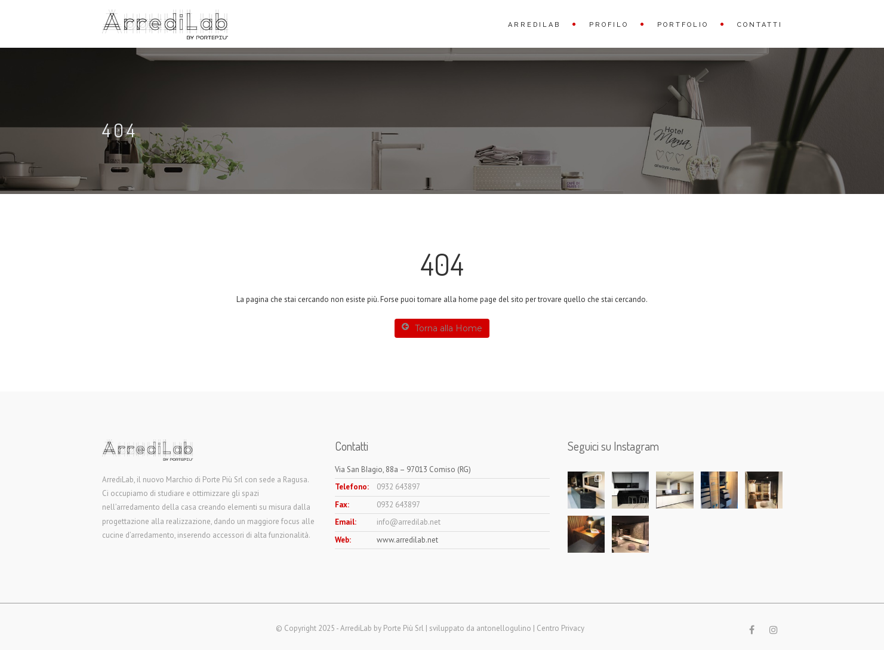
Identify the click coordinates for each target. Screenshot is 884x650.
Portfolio (683, 25)
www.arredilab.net (407, 540)
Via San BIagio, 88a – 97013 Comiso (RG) (403, 469)
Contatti (760, 25)
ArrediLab (534, 25)
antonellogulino (503, 628)
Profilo (609, 25)
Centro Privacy (560, 628)
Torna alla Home (442, 328)
